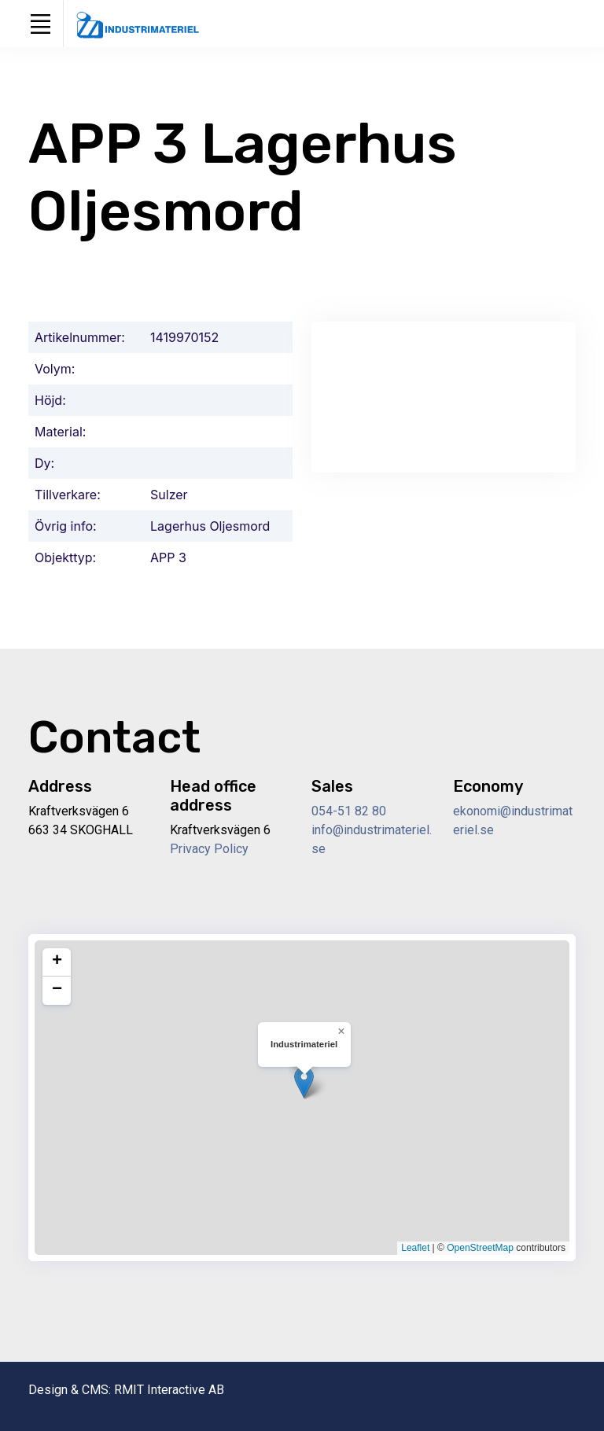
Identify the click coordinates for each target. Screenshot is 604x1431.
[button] (304, 1082)
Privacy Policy (209, 848)
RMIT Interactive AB (169, 1389)
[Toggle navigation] (40, 23)
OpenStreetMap (480, 1247)
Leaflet (415, 1247)
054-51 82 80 (348, 811)
